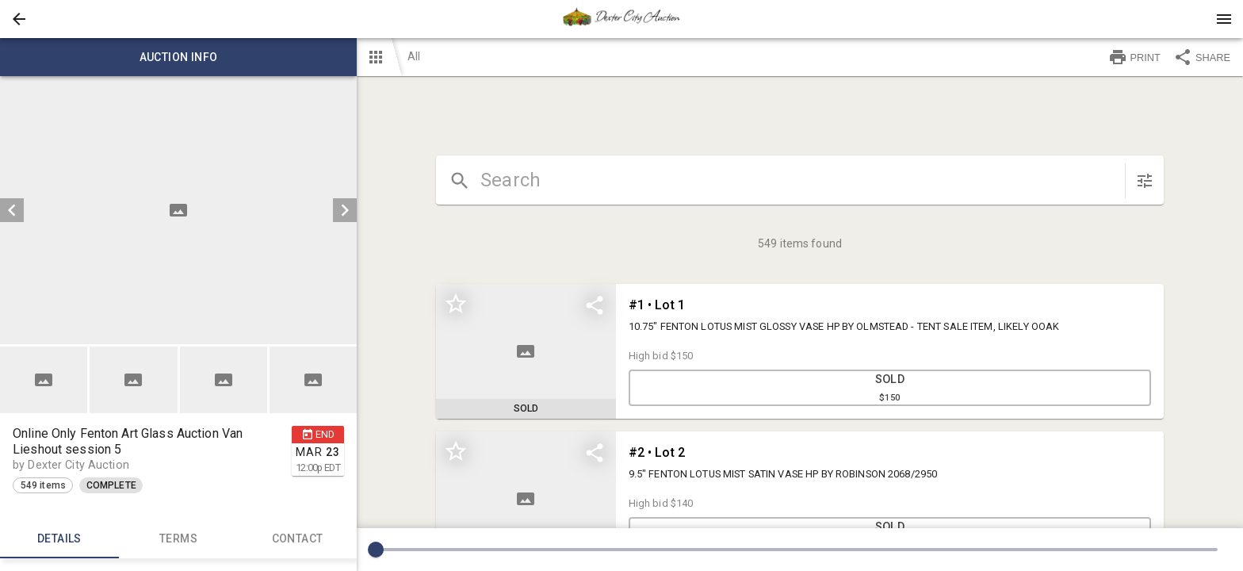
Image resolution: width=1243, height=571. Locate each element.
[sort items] (1145, 180)
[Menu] (1224, 19)
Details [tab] (59, 539)
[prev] (12, 210)
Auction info (178, 57)
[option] (178, 210)
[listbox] (178, 210)
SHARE (1201, 57)
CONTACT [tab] (297, 539)
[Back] (19, 19)
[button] (19, 19)
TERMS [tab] (178, 539)
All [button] (413, 56)
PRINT (1134, 57)
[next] (345, 210)
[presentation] (621, 19)
